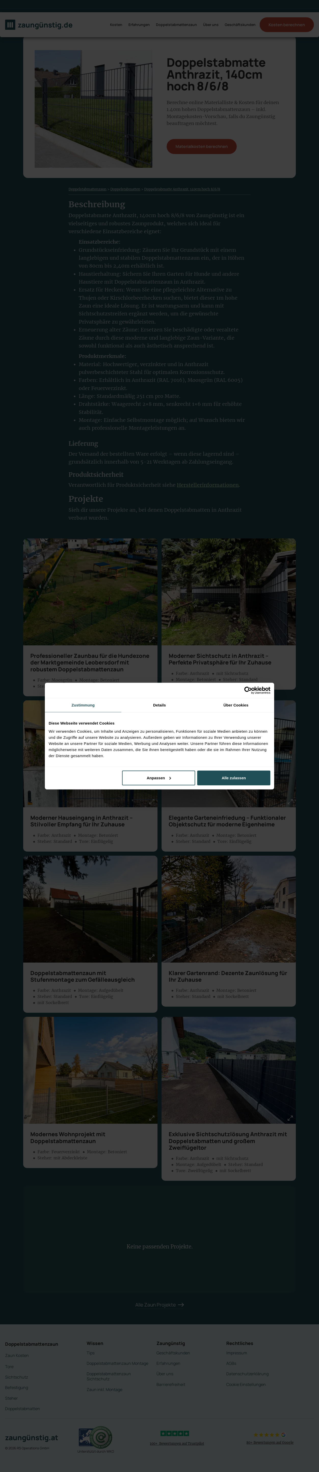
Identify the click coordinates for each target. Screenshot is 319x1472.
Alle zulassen (234, 777)
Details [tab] (159, 705)
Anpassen (159, 777)
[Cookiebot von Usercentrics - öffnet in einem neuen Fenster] (248, 690)
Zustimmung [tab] (83, 705)
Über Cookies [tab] (235, 705)
